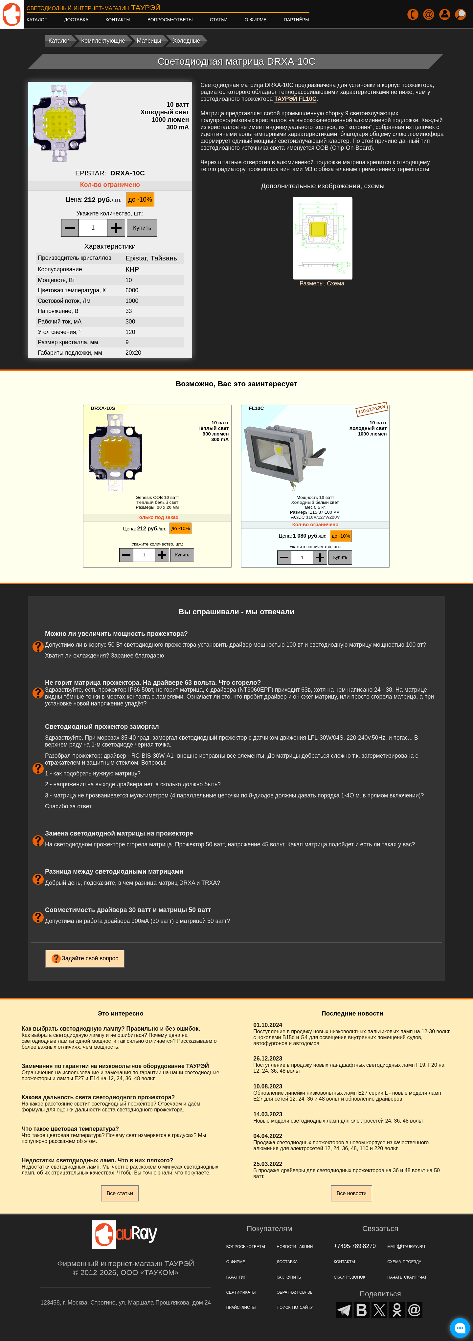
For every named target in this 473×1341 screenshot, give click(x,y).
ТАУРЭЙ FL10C (295, 99)
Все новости (352, 1193)
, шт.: (110, 213)
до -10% (140, 199)
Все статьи (120, 1193)
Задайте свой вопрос (90, 958)
